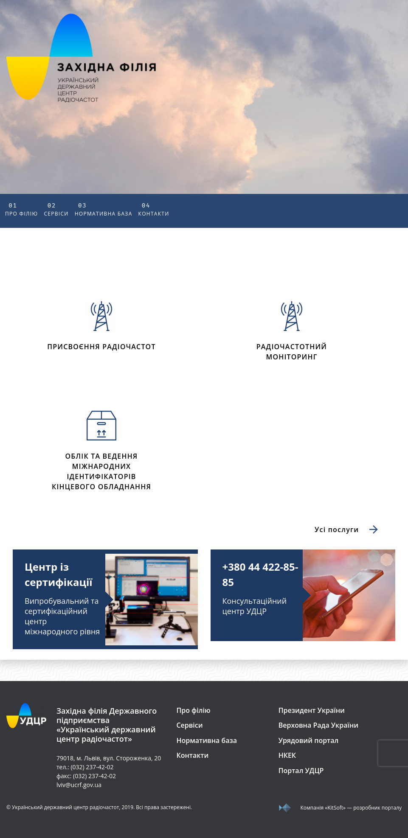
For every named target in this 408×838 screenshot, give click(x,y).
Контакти (153, 208)
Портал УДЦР (301, 770)
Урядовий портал (309, 740)
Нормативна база (103, 208)
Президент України (312, 710)
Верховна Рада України (318, 725)
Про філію (21, 208)
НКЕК (287, 755)
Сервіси (56, 208)
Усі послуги (347, 529)
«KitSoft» (335, 807)
